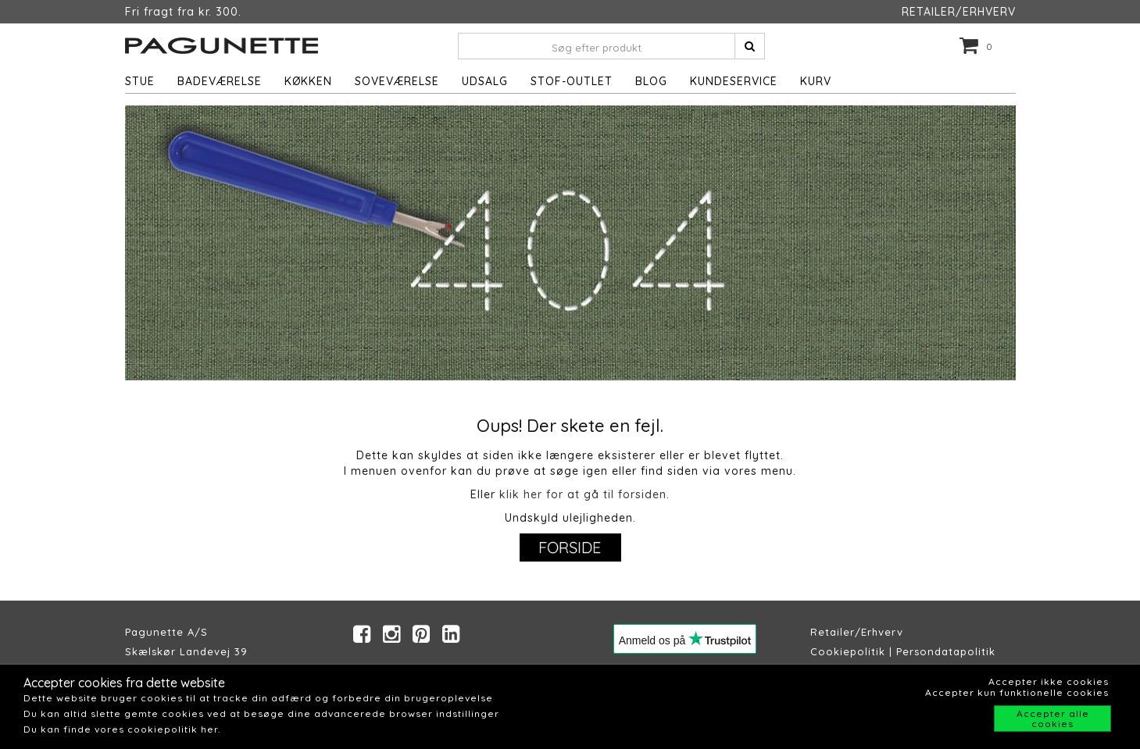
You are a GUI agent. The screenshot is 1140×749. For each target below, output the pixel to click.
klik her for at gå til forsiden (582, 494)
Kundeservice (733, 81)
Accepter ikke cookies (1048, 681)
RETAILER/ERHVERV (959, 12)
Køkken (308, 81)
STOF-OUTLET (572, 81)
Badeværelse (219, 81)
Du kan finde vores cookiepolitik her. (121, 729)
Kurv (815, 81)
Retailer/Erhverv (856, 632)
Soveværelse (397, 81)
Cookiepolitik (847, 651)
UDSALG (485, 81)
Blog (651, 81)
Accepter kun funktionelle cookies (1017, 692)
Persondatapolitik (945, 651)
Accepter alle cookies (1053, 718)
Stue (140, 81)
